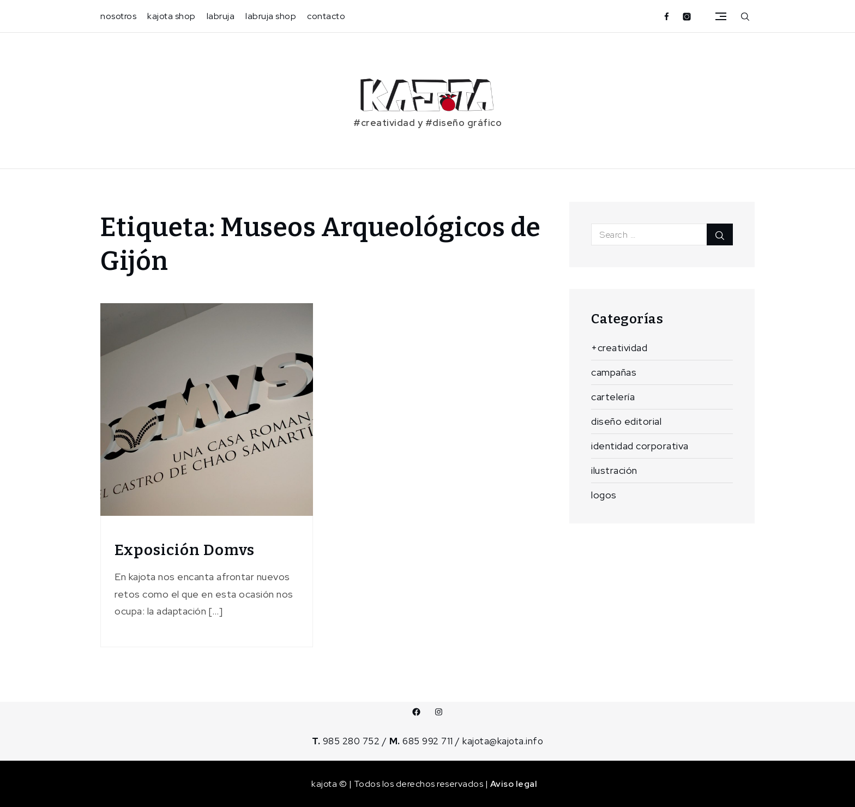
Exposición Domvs (185, 550)
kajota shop (171, 16)
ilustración (614, 470)
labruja (221, 16)
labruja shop (270, 16)
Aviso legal (514, 784)
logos (604, 495)
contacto (326, 16)
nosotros (118, 16)
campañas (613, 372)
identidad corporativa (640, 445)
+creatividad (619, 347)
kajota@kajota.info (502, 741)
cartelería (613, 396)
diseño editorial (626, 421)
